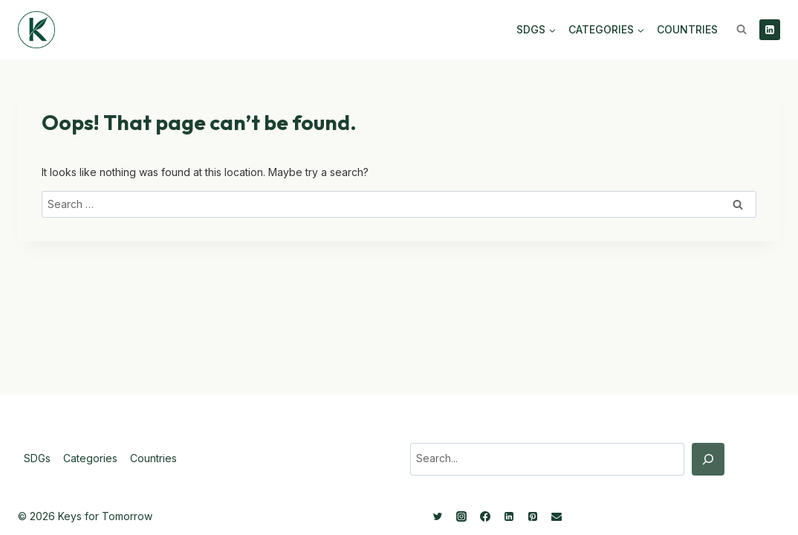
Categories (90, 458)
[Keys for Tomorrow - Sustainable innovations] (36, 29)
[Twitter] (437, 516)
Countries (687, 29)
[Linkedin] (769, 29)
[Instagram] (461, 516)
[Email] (556, 516)
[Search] (708, 459)
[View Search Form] (741, 29)
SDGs (37, 458)
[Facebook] (485, 516)
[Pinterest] (532, 516)
